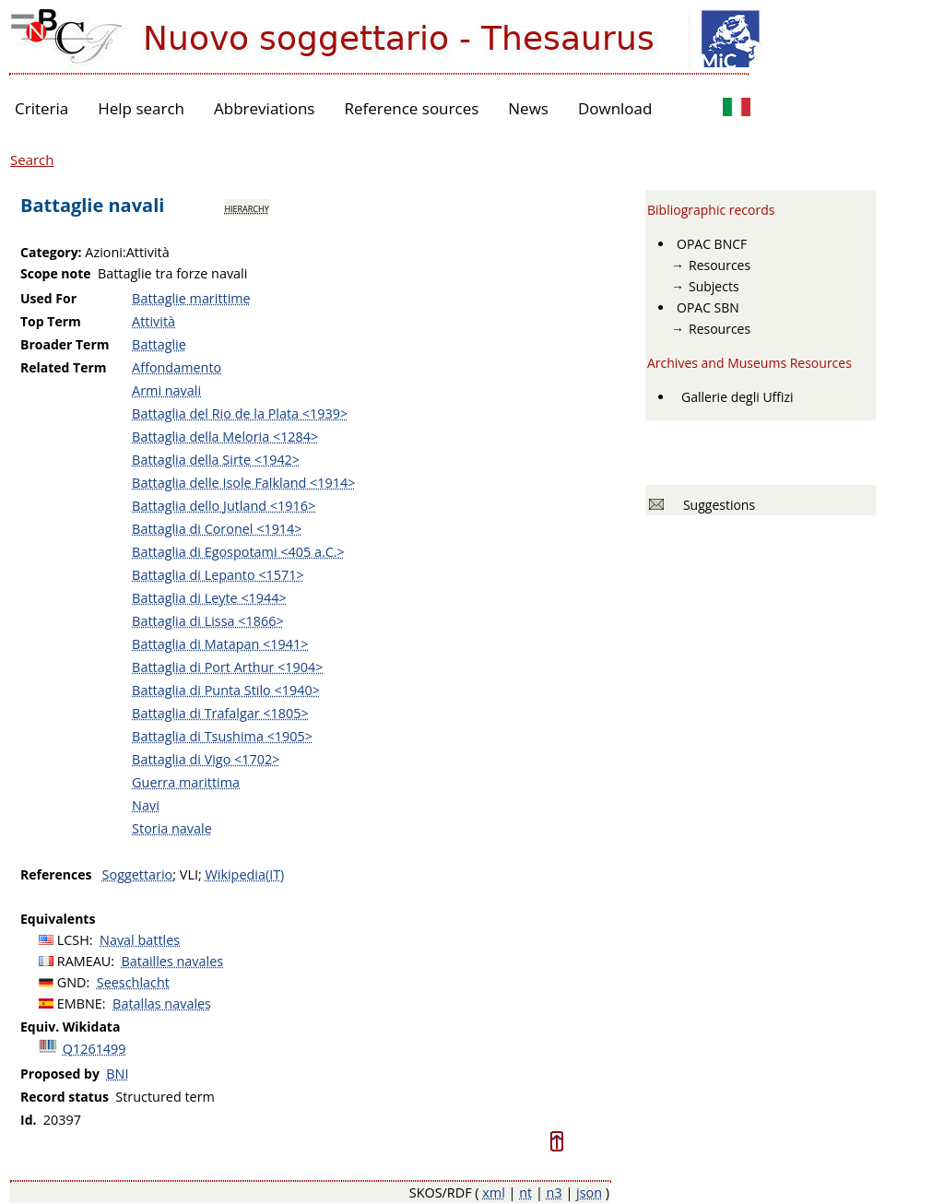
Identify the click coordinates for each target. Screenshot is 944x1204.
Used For (48, 298)
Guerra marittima (186, 782)
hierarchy (246, 207)
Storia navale (172, 828)
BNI (117, 1073)
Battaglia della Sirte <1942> (216, 459)
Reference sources (411, 108)
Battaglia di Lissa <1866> (208, 621)
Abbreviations (264, 108)
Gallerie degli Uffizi (737, 397)
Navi (145, 805)
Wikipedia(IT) (244, 874)
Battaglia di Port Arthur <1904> (227, 667)
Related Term (63, 367)
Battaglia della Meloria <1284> (225, 436)
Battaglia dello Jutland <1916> (223, 505)
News (528, 108)
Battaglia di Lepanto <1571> (218, 575)
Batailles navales (173, 961)
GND (72, 982)
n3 (554, 1192)
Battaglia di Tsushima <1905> (222, 736)
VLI (189, 874)
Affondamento (176, 367)
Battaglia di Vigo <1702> (205, 759)
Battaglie (159, 344)
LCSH (73, 940)
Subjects (714, 286)
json (589, 1192)
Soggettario (137, 874)
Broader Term (65, 344)
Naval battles (140, 940)
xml (493, 1192)
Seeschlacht (133, 982)
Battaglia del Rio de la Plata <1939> (240, 413)
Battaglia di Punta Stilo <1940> (226, 690)
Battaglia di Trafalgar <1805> (220, 713)
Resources (719, 265)
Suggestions (716, 504)
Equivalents (57, 918)
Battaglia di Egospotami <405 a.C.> (238, 552)
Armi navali (166, 390)
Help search (141, 108)
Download (615, 108)
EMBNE (79, 1003)
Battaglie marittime (191, 298)
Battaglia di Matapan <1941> (220, 644)
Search (32, 159)
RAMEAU (84, 961)
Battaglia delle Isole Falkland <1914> (243, 482)
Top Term (50, 321)
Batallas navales (161, 1003)
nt (525, 1192)
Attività (153, 321)
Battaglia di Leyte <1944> (209, 598)
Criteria (41, 108)
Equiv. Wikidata (70, 1026)
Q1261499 (94, 1048)
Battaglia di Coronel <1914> (216, 528)
